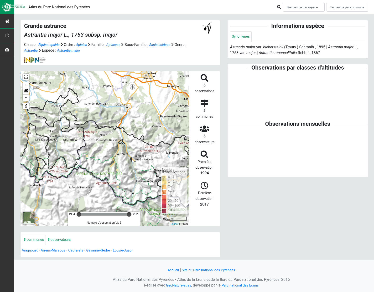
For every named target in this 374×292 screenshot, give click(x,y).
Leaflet (174, 223)
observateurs (62, 240)
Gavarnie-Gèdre (105, 250)
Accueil (170, 270)
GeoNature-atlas (177, 285)
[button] (26, 91)
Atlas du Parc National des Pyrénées (59, 7)
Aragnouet (30, 250)
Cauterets (80, 250)
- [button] (26, 98)
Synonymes (241, 37)
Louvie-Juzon (132, 250)
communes (35, 240)
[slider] (79, 214)
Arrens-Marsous (55, 250)
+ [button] (26, 85)
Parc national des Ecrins (241, 285)
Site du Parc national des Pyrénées (209, 270)
